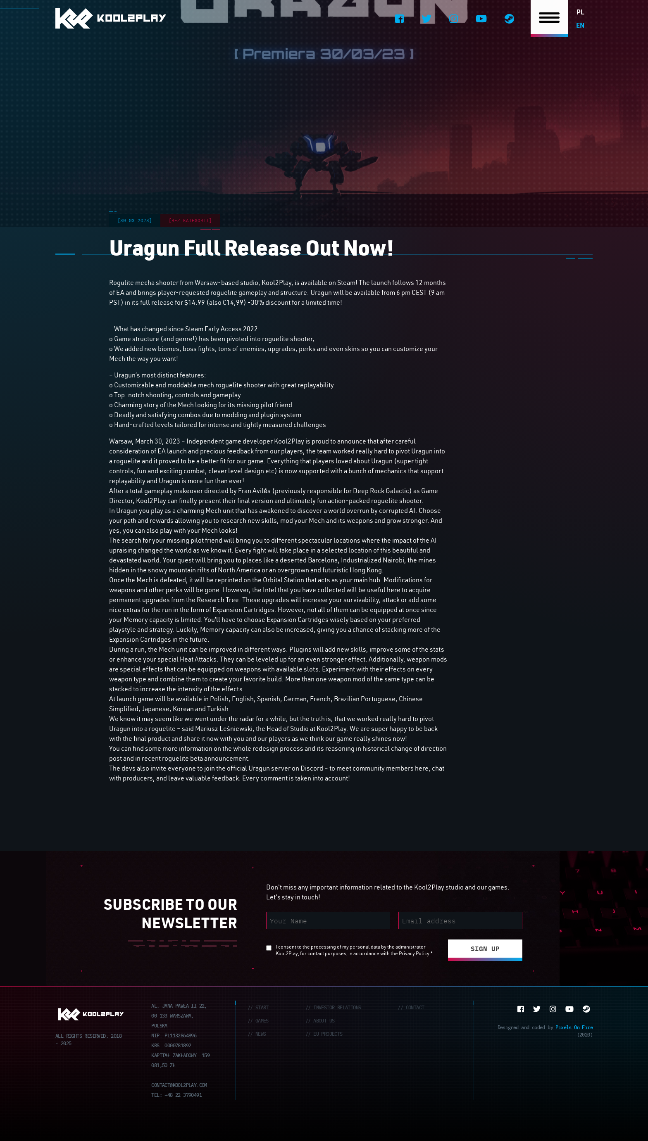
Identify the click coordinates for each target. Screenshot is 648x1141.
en (580, 25)
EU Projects (327, 1033)
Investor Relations (337, 1007)
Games (262, 1020)
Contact (415, 1007)
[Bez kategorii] (190, 220)
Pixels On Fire (574, 1026)
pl (580, 11)
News (260, 1033)
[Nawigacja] (549, 18)
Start (262, 1007)
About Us (323, 1020)
